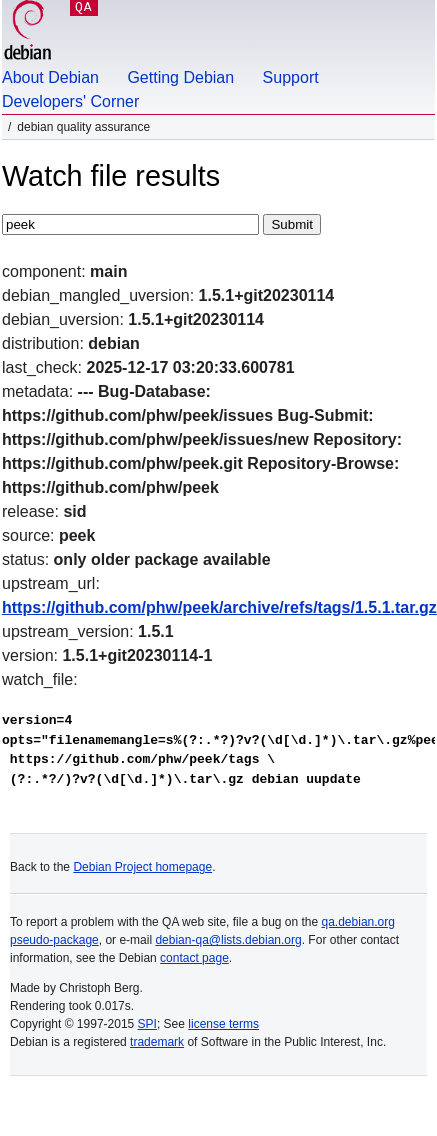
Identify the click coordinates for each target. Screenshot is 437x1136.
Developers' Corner (70, 101)
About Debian (50, 77)
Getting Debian (180, 77)
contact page (194, 958)
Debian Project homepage (142, 867)
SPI (147, 1024)
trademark (157, 1042)
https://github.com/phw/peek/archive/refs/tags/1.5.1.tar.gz (219, 607)
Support (291, 77)
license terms (223, 1024)
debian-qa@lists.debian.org (228, 940)
